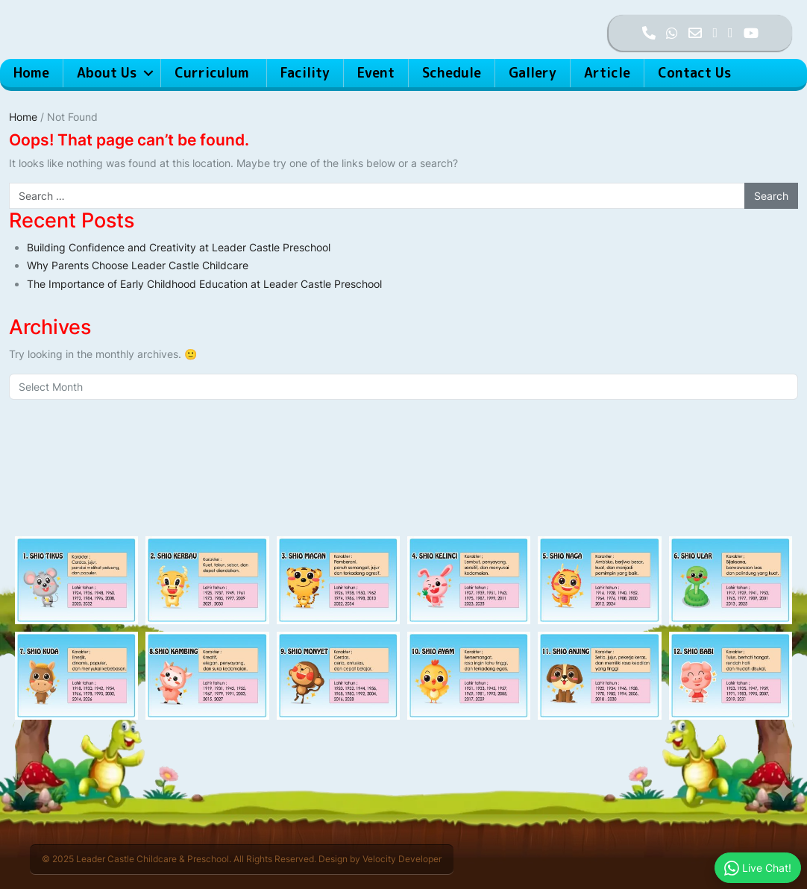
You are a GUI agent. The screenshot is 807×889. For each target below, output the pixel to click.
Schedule (451, 72)
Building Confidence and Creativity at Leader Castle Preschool (178, 247)
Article (607, 72)
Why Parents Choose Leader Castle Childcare (137, 265)
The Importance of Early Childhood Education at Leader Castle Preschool (204, 283)
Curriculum (214, 72)
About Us (106, 72)
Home (31, 72)
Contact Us (694, 72)
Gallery (532, 72)
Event (376, 72)
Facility (305, 72)
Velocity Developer (402, 858)
